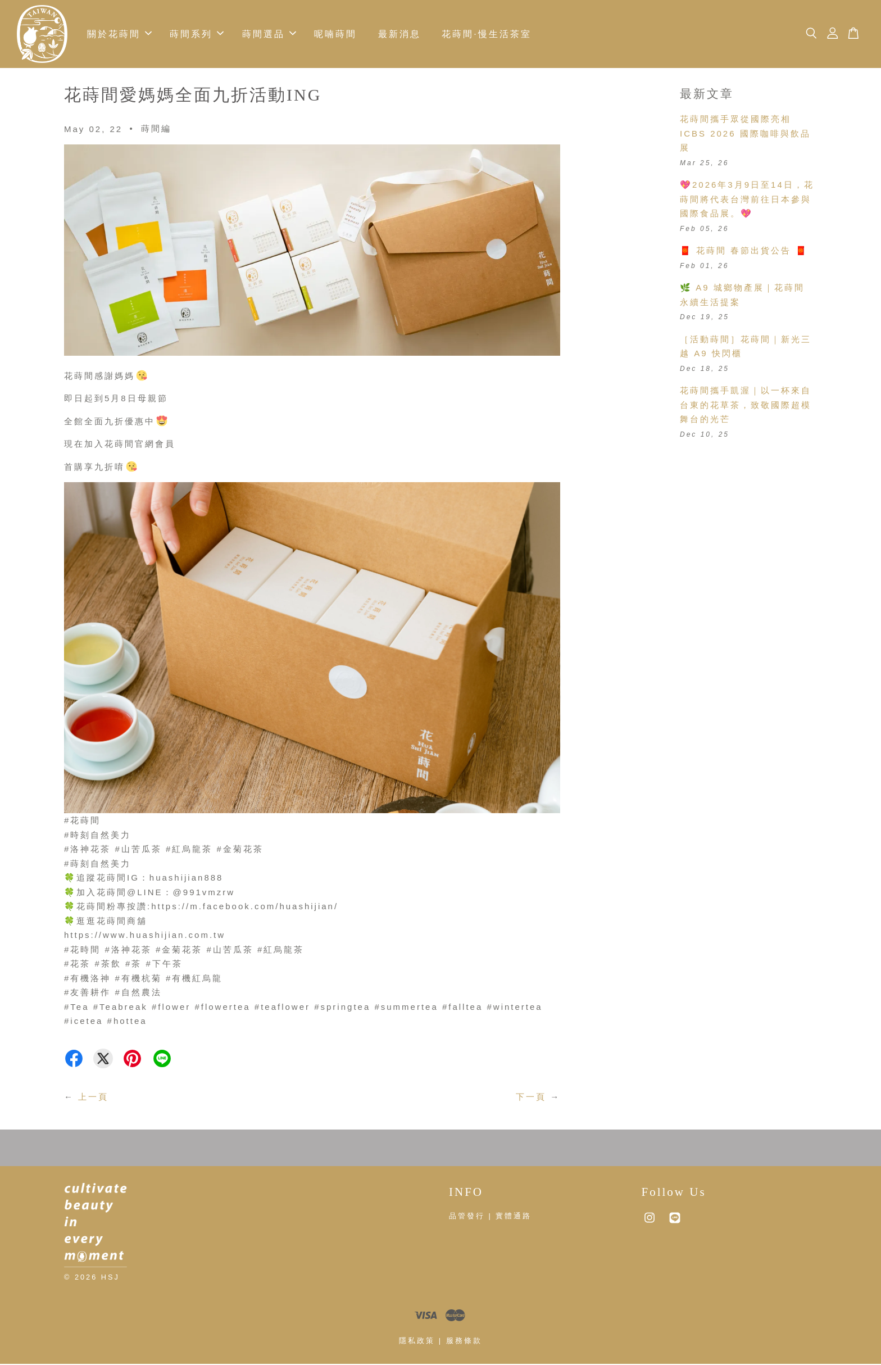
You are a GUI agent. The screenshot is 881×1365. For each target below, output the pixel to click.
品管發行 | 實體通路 (490, 1217)
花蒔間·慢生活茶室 (486, 34)
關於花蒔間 (119, 34)
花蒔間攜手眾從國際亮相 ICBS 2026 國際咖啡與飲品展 (745, 134)
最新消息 (399, 34)
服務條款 (464, 1341)
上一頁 (93, 1098)
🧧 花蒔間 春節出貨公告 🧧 (744, 251)
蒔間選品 (269, 34)
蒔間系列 (197, 34)
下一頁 (531, 1098)
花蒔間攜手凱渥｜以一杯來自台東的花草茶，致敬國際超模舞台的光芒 (745, 406)
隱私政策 (417, 1341)
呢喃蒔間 (335, 34)
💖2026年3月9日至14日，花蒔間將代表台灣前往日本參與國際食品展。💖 (747, 200)
